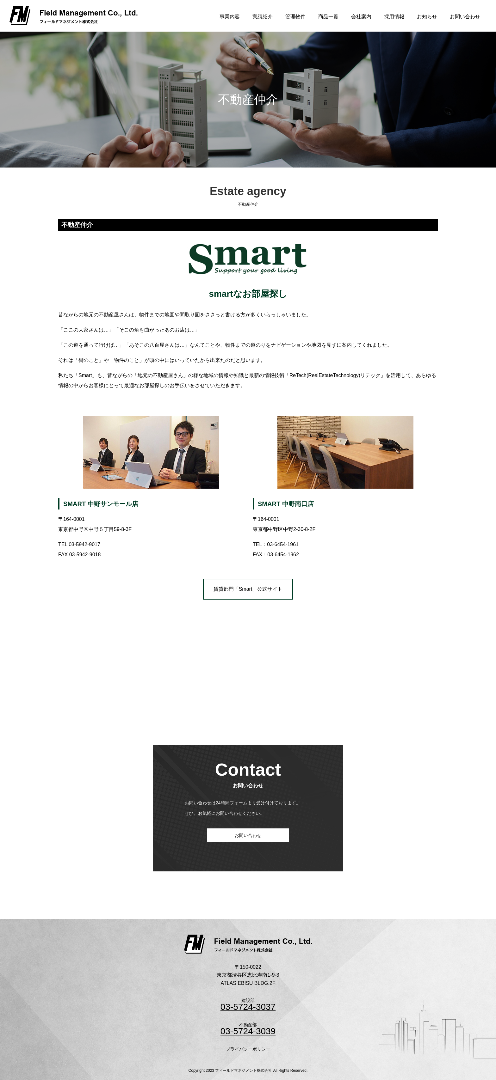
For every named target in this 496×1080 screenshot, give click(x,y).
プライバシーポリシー (248, 1049)
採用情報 (394, 16)
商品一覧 (328, 16)
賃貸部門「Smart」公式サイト (248, 589)
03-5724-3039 (248, 1031)
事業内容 (230, 16)
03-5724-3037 (248, 1007)
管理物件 (295, 16)
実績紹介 (262, 16)
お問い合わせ (465, 16)
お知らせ (427, 16)
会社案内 (361, 16)
